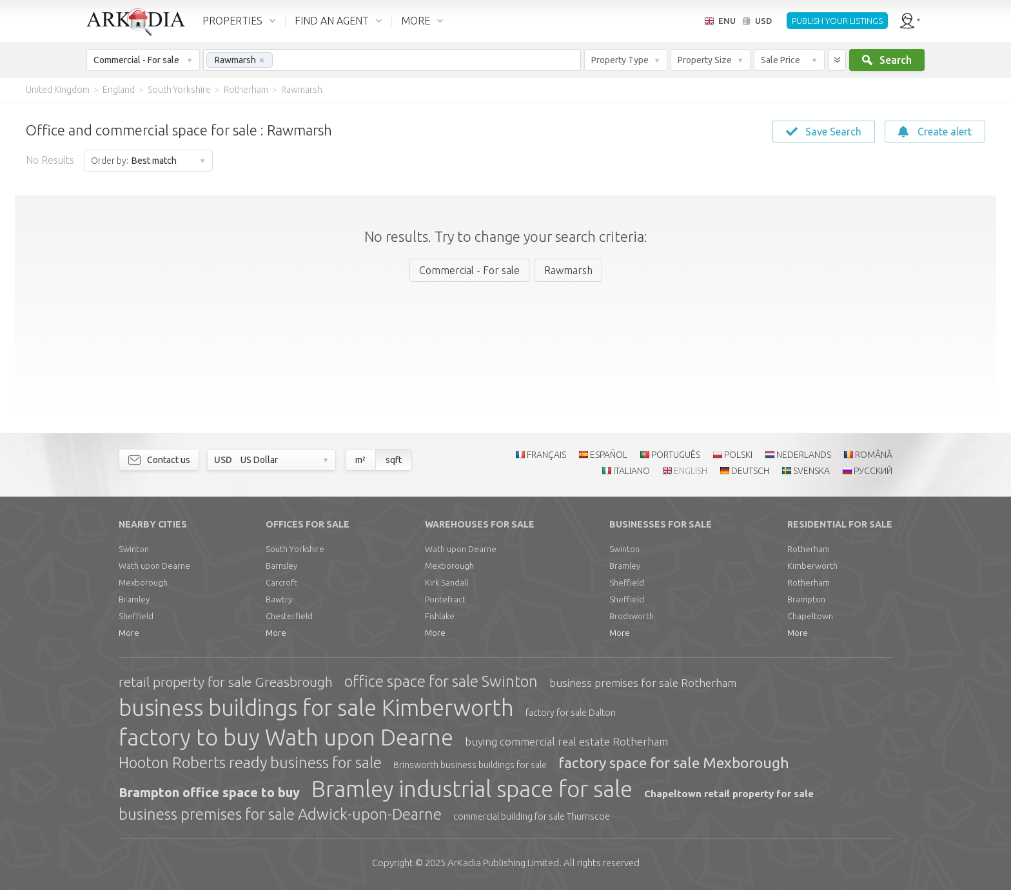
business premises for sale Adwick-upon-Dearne (280, 814)
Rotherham (808, 548)
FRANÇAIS (546, 455)
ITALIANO (631, 471)
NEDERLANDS (803, 455)
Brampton (806, 599)
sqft (394, 460)
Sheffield (136, 615)
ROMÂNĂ (873, 455)
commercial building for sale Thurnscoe (531, 816)
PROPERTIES (232, 20)
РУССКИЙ (873, 471)
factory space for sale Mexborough (673, 763)
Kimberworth (812, 565)
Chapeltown (810, 615)
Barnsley (281, 565)
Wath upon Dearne (154, 565)
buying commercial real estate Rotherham (566, 741)
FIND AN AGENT (332, 20)
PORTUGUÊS (675, 455)
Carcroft (281, 582)
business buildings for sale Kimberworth (316, 707)
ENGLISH (690, 471)
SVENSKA (811, 471)
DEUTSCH (750, 471)
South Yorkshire (295, 548)
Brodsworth (631, 615)
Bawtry (279, 599)
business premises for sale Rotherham (642, 683)
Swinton (134, 548)
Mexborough (143, 582)
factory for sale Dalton (570, 712)
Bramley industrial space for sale (472, 789)
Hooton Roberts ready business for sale (250, 762)
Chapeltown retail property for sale (729, 793)
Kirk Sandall (446, 582)
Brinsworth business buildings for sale (470, 765)
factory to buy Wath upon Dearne (286, 737)
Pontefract (445, 599)
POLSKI (738, 455)
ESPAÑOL (608, 455)
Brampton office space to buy (209, 792)
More (129, 632)
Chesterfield (289, 615)
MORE (415, 20)
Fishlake (440, 615)
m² (360, 460)
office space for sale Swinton (441, 681)
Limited (503, 862)
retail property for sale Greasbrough (226, 681)
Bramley (134, 599)
